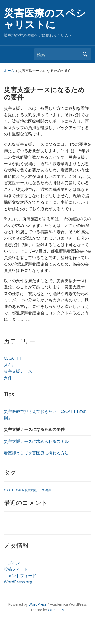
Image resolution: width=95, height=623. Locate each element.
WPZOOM (56, 609)
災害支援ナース (18, 371)
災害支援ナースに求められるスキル (36, 441)
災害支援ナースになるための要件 (34, 429)
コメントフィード (20, 575)
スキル (10, 365)
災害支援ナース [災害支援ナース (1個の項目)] (34, 490)
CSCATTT (13, 358)
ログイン (12, 563)
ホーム (9, 70)
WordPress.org (18, 582)
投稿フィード (16, 569)
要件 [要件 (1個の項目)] (48, 490)
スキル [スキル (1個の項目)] (19, 490)
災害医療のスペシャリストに (45, 19)
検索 (85, 54)
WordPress (38, 604)
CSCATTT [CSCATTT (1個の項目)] (9, 490)
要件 (8, 377)
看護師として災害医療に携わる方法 (36, 453)
